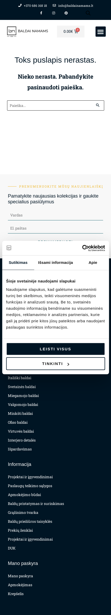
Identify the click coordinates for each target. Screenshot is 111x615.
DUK (11, 548)
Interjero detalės (22, 440)
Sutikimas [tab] (18, 262)
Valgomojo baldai (23, 404)
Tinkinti (55, 363)
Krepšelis (16, 593)
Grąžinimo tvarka (23, 512)
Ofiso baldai (18, 422)
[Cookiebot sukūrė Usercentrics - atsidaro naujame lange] (82, 248)
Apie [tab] (92, 262)
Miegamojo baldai (23, 395)
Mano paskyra (20, 575)
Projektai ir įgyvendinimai (30, 476)
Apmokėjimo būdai (24, 494)
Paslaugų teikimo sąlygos (30, 485)
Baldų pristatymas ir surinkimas (36, 503)
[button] (101, 31)
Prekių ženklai (20, 530)
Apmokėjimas (20, 584)
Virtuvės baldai (21, 431)
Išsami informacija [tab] (55, 262)
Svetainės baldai (22, 386)
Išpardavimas (20, 449)
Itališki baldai (19, 377)
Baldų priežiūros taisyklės (30, 521)
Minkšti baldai (20, 413)
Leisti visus (55, 349)
